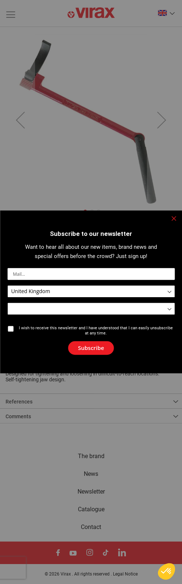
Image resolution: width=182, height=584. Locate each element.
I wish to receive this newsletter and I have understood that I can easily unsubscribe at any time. (96, 331)
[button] (166, 571)
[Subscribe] (91, 348)
